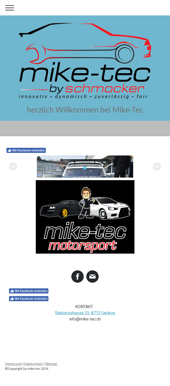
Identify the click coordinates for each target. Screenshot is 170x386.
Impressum (13, 364)
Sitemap (51, 364)
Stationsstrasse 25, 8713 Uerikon (85, 312)
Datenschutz (33, 364)
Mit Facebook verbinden (26, 150)
